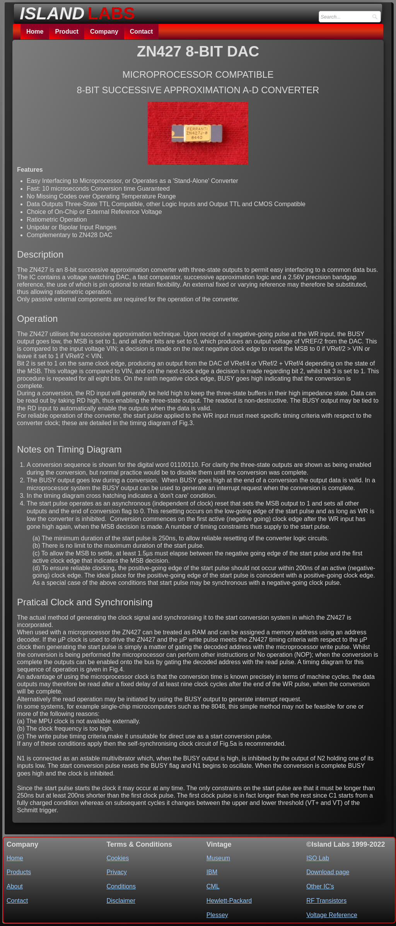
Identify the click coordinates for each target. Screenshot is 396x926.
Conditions (121, 886)
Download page (327, 872)
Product (66, 31)
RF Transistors (326, 900)
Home (34, 31)
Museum (218, 858)
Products (19, 872)
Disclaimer (120, 900)
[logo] (75, 11)
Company (104, 31)
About (15, 886)
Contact (141, 31)
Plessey (217, 915)
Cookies (117, 858)
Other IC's (320, 886)
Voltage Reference (331, 915)
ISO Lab (317, 858)
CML (213, 886)
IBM (212, 872)
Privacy (116, 872)
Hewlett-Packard (229, 900)
